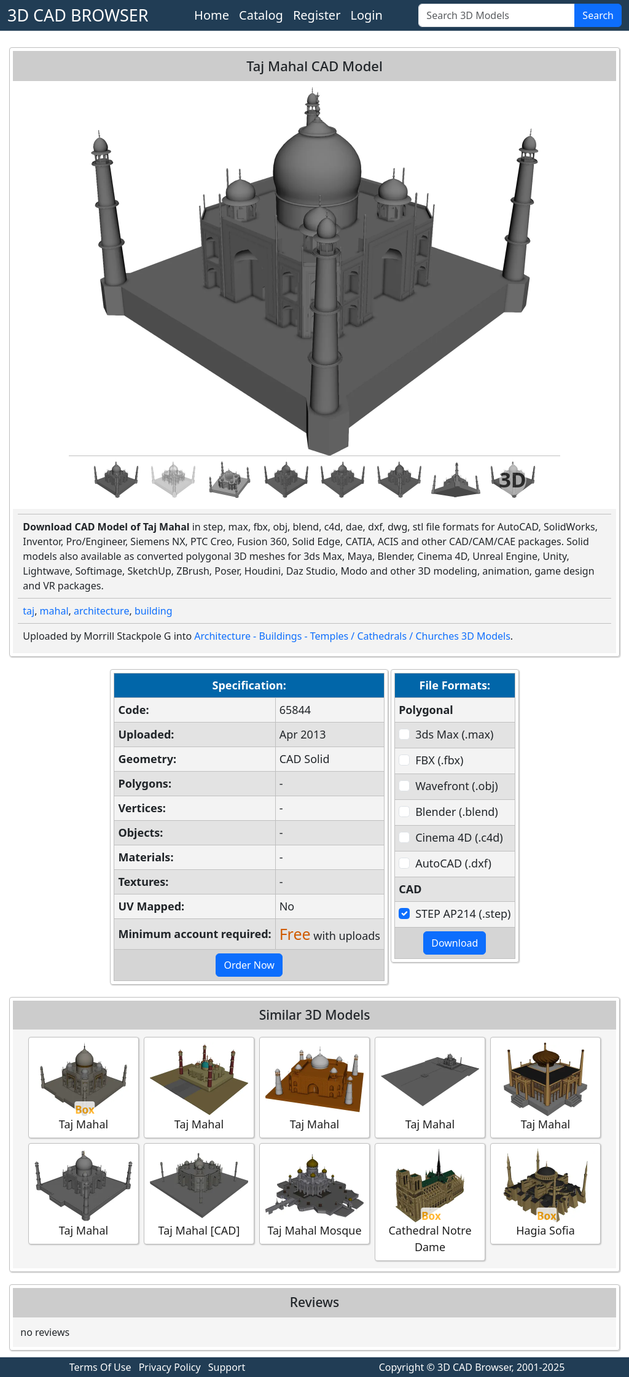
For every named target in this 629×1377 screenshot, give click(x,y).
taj (28, 611)
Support (226, 1367)
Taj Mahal (83, 1086)
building (154, 611)
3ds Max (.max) (454, 734)
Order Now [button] (249, 965)
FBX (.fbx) (439, 760)
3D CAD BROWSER (78, 15)
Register (317, 15)
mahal (54, 611)
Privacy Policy (170, 1367)
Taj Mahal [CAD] (199, 1193)
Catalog (261, 15)
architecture (101, 611)
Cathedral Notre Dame (430, 1201)
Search (598, 15)
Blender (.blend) (456, 811)
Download (454, 943)
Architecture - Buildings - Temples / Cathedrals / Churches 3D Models (352, 636)
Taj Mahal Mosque (314, 1193)
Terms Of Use (100, 1367)
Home (211, 15)
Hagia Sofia (545, 1193)
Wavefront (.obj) (456, 785)
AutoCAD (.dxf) (453, 863)
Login (366, 15)
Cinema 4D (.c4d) (459, 837)
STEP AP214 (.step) (462, 913)
